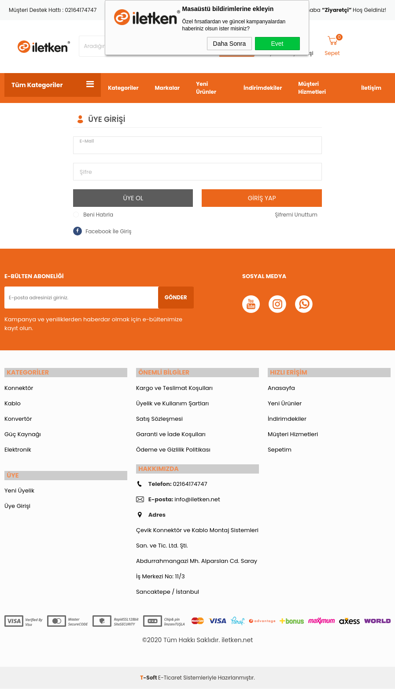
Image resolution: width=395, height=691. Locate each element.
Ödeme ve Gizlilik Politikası (173, 450)
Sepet (334, 46)
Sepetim (280, 450)
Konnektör (18, 389)
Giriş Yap (262, 198)
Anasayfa (281, 389)
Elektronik (17, 450)
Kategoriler (123, 88)
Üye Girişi (17, 508)
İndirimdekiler (263, 88)
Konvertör (18, 419)
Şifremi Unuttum (296, 214)
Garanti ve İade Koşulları (171, 435)
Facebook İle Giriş (102, 231)
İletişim (371, 88)
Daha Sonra (229, 43)
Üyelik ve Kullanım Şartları (172, 404)
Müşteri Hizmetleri (312, 88)
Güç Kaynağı (22, 435)
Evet (277, 43)
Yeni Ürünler (206, 88)
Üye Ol (133, 198)
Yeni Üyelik (19, 493)
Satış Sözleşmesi (159, 419)
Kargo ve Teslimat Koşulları (174, 389)
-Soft (149, 680)
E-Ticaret (170, 680)
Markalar (167, 88)
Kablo (12, 404)
